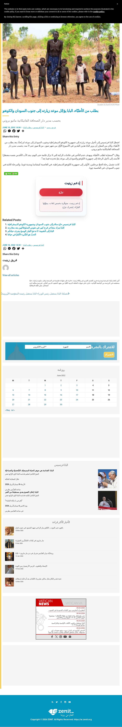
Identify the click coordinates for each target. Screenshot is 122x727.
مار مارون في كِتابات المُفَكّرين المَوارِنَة (29, 541)
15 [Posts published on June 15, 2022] (45, 395)
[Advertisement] (61, 319)
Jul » (13, 410)
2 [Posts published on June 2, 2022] (61, 385)
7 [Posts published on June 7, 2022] (29, 390)
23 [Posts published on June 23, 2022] (61, 400)
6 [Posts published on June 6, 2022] (13, 390)
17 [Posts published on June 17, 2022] (77, 395)
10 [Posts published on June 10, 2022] (77, 390)
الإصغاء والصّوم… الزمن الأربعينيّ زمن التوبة (31, 566)
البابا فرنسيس (38, 128)
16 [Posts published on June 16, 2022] (61, 395)
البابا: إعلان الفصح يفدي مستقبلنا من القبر (21, 492)
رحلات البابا (27, 128)
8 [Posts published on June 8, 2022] (45, 390)
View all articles (11, 275)
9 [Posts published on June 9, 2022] (61, 390)
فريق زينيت (51, 128)
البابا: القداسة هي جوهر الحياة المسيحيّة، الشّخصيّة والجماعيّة (29, 471)
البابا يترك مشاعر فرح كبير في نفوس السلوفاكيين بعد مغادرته (36, 227)
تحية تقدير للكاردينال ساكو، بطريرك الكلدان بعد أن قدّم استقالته (38, 579)
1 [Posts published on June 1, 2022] (45, 385)
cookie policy (98, 12)
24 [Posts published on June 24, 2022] (77, 400)
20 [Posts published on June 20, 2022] (13, 400)
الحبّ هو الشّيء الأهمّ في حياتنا (22, 234)
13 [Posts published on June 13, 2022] (13, 395)
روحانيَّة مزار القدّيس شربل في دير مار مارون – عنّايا (34, 553)
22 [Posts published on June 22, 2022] (45, 400)
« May (7, 410)
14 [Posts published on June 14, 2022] (29, 395)
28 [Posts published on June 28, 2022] (29, 405)
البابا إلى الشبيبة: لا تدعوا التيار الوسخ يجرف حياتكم (31, 231)
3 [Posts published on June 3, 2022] (76, 385)
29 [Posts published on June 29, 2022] (45, 405)
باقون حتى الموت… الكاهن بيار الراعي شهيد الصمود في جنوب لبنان (39, 528)
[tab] (48, 602)
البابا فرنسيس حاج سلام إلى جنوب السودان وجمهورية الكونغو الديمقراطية (41, 224)
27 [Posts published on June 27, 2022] (13, 405)
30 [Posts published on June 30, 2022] (61, 405)
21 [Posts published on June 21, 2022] (29, 400)
